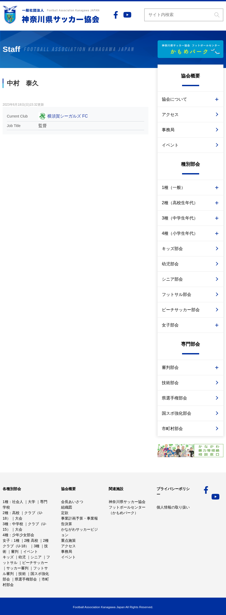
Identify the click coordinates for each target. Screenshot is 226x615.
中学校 (17, 524)
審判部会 (170, 367)
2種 (5, 513)
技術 (22, 574)
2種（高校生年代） (180, 203)
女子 (6, 540)
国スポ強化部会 (176, 413)
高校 (15, 513)
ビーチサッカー (35, 562)
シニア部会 (172, 279)
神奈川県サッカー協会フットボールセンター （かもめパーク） (127, 507)
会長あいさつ (72, 502)
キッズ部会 (172, 248)
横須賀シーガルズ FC (67, 116)
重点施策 (68, 540)
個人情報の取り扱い (173, 507)
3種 (5, 524)
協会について (174, 99)
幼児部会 (170, 264)
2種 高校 (31, 540)
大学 (31, 502)
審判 (14, 551)
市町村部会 (172, 428)
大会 (18, 518)
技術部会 (170, 382)
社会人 (17, 502)
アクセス (170, 114)
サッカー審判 (17, 568)
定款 (64, 513)
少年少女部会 (23, 535)
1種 (5, 502)
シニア (36, 557)
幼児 (22, 557)
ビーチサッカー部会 (181, 310)
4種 (5, 535)
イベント (170, 145)
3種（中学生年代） (180, 218)
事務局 (168, 130)
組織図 (66, 507)
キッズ (8, 557)
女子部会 (170, 325)
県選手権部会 (174, 398)
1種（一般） (173, 187)
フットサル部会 (176, 294)
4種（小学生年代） (180, 233)
